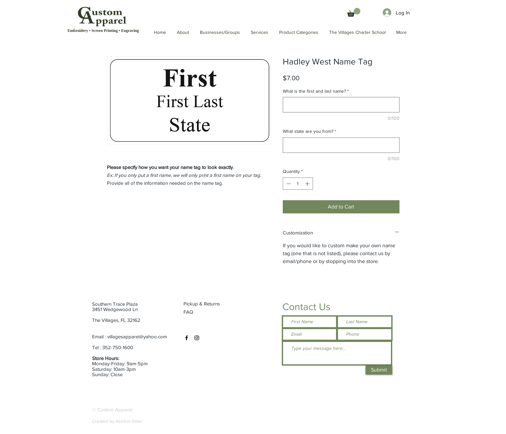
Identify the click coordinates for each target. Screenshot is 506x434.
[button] (357, 32)
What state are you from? (309, 131)
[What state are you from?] (341, 145)
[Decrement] (288, 183)
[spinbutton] (298, 183)
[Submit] (379, 370)
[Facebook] (186, 338)
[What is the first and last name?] (341, 104)
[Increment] (308, 183)
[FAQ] (188, 312)
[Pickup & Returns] (204, 303)
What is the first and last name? (316, 91)
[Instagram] (197, 338)
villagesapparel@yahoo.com (137, 336)
